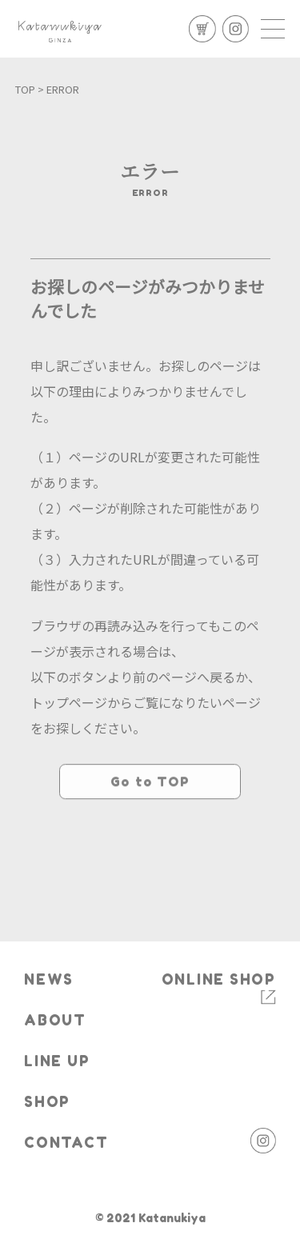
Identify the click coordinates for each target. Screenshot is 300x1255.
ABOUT (55, 1020)
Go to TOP (150, 824)
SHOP (47, 1101)
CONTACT (66, 1142)
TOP (25, 89)
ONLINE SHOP (219, 979)
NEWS (49, 979)
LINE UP (57, 1061)
